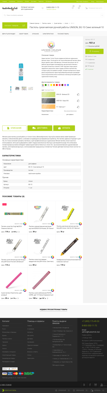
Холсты (4, 348)
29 (9, 298)
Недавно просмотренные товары (53, 309)
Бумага (4, 335)
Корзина (98, 390)
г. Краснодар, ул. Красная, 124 (60, 355)
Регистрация (100, 1)
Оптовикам (49, 1)
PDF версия (89, 66)
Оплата (27, 1)
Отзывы (29, 348)
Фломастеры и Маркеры (9, 332)
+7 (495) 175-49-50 (5, 385)
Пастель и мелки (7, 338)
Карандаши (5, 325)
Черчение (5, 342)
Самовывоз (30, 342)
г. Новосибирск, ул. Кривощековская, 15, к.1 (59, 351)
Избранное (80, 390)
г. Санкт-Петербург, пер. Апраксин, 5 (62, 331)
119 (10, 232)
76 (61, 232)
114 (6, 265)
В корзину (94, 51)
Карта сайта (30, 358)
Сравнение (62, 390)
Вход (92, 1)
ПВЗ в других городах (58, 365)
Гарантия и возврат (32, 345)
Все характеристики (70, 111)
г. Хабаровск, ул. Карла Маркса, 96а (62, 362)
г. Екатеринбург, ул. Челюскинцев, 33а (61, 346)
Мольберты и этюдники (9, 352)
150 (38, 298)
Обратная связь (9, 390)
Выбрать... (86, 1)
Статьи (29, 355)
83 (33, 265)
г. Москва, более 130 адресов (60, 327)
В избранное (90, 59)
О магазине (12, 1)
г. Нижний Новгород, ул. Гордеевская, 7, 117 (59, 335)
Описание (14, 128)
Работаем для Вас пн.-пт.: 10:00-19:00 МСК (14, 377)
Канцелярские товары (8, 358)
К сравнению (90, 63)
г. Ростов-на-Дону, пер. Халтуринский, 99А (58, 340)
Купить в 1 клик (90, 56)
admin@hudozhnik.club (91, 332)
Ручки (4, 329)
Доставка (33, 1)
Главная (4, 1)
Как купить (30, 335)
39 (33, 232)
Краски (4, 345)
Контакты (20, 1)
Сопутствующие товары (9, 355)
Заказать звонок (51, 9)
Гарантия (40, 1)
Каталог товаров (15, 25)
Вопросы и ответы (32, 352)
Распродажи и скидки (8, 361)
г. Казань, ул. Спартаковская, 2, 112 (62, 358)
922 (90, 43)
